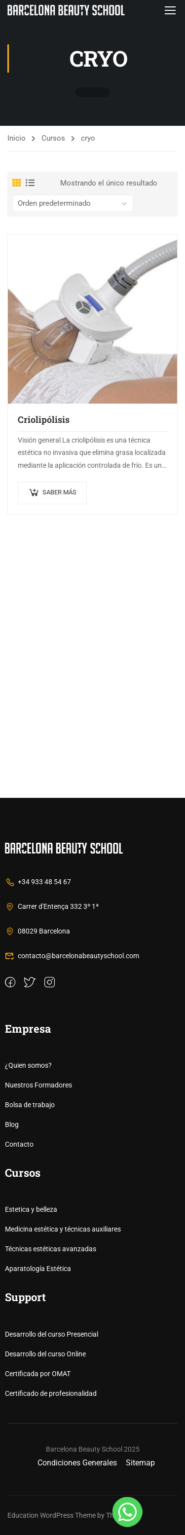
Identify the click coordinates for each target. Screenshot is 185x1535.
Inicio (16, 138)
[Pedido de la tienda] (72, 203)
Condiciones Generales (77, 1462)
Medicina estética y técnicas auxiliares (63, 1229)
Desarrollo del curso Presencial (51, 1334)
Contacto (19, 1144)
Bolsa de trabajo (30, 1105)
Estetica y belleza (31, 1209)
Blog (12, 1124)
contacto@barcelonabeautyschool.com (72, 956)
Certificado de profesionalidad (51, 1393)
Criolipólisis (44, 419)
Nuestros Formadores (38, 1085)
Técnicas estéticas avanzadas (50, 1249)
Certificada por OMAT (38, 1374)
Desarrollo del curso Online (45, 1354)
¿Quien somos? (28, 1065)
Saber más (59, 492)
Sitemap (140, 1462)
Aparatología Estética (38, 1269)
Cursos (53, 138)
